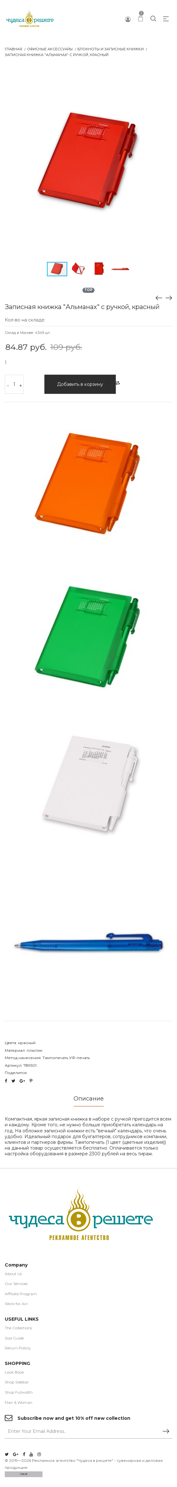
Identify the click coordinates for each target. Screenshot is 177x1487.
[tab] (89, 1101)
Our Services (16, 1283)
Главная (13, 49)
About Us (13, 1274)
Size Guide (14, 1338)
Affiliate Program (21, 1294)
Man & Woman (18, 1402)
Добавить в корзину (80, 384)
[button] (166, 76)
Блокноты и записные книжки (110, 49)
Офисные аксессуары (50, 49)
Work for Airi (16, 1304)
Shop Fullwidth (19, 1392)
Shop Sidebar (17, 1382)
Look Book (14, 1372)
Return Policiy (18, 1348)
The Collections (18, 1328)
